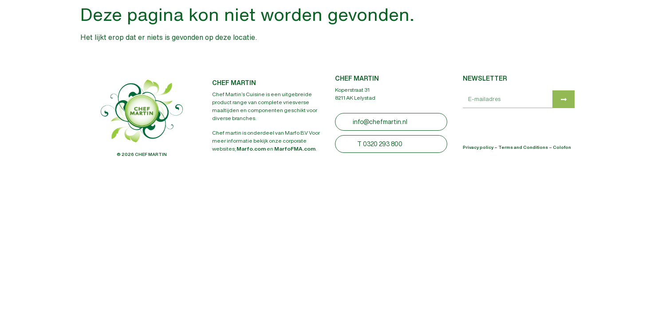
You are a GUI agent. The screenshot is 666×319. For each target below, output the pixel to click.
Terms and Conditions (523, 147)
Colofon (562, 147)
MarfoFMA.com (294, 149)
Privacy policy (478, 147)
